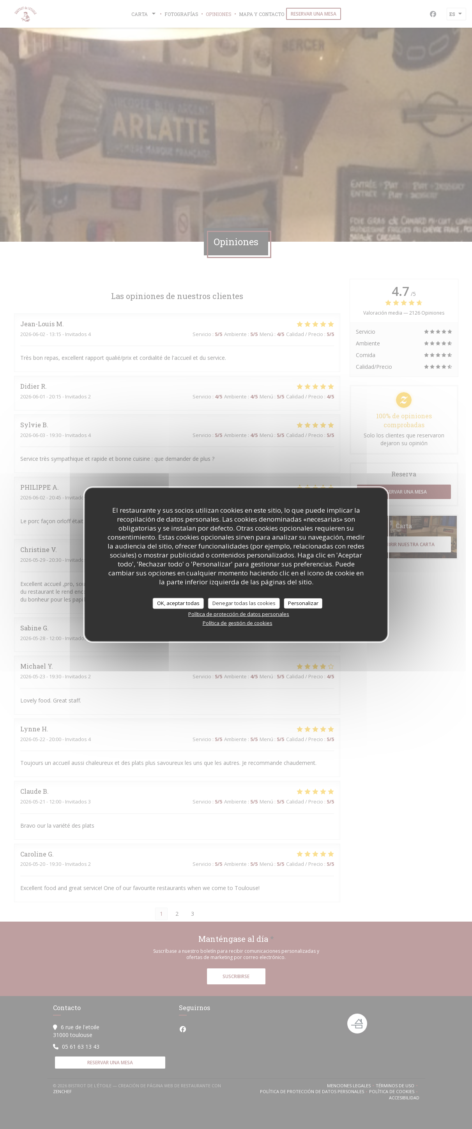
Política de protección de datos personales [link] (238, 613)
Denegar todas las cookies (244, 603)
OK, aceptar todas (178, 603)
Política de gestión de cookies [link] (237, 622)
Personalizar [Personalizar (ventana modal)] (303, 603)
